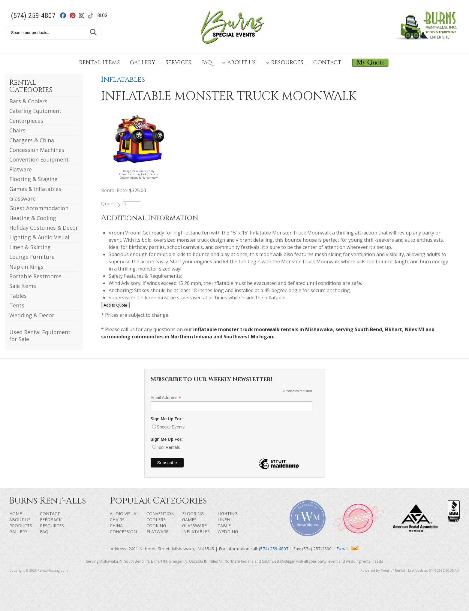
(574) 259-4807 (33, 15)
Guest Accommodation (38, 208)
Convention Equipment (39, 159)
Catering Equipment (35, 110)
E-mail (347, 549)
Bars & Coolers (28, 101)
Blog (102, 15)
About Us (239, 62)
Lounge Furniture (32, 256)
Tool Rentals (168, 447)
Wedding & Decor (31, 315)
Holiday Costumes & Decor (43, 227)
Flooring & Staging (33, 179)
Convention (160, 513)
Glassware (22, 198)
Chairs (17, 130)
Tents (16, 305)
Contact (327, 62)
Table (224, 525)
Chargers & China (31, 140)
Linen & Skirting (30, 247)
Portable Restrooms (35, 276)
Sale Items (22, 285)
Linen (224, 519)
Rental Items (99, 62)
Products (20, 525)
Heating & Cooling (32, 218)
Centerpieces (26, 120)
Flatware (20, 169)
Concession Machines (36, 149)
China (116, 525)
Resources (284, 62)
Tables (18, 295)
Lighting (227, 513)
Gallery (142, 62)
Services (178, 62)
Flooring (193, 513)
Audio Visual (124, 513)
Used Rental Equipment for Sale (40, 335)
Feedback (51, 519)
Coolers (156, 519)
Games (189, 519)
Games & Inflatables (35, 188)
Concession (123, 531)
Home (15, 513)
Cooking (156, 525)
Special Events (171, 427)
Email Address (166, 398)
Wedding (228, 531)
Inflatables (123, 79)
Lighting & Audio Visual (39, 237)
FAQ (206, 62)
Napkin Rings (26, 266)
